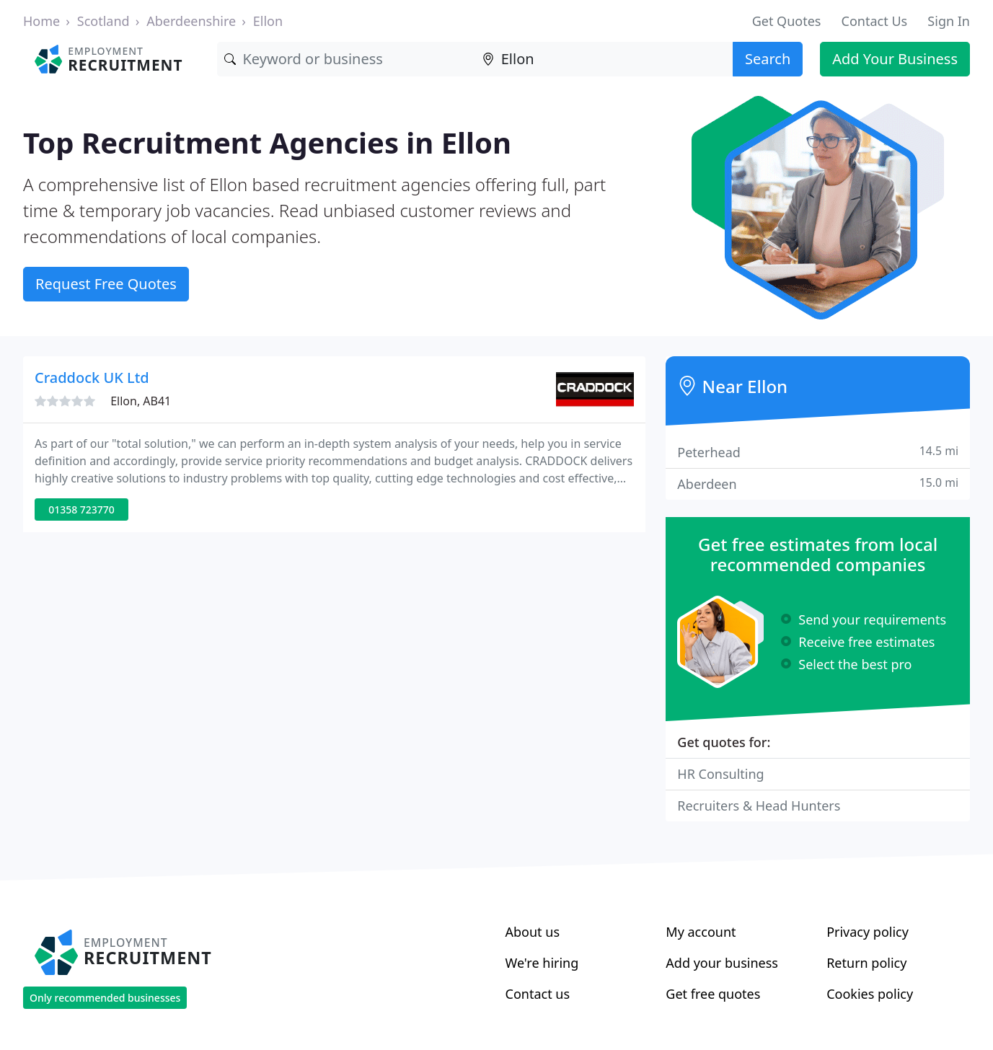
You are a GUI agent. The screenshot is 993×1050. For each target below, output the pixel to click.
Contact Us (875, 21)
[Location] (604, 59)
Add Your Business (895, 59)
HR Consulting (720, 773)
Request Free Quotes (106, 284)
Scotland (103, 21)
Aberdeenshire (191, 21)
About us (533, 931)
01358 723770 (81, 509)
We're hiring (542, 962)
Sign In (948, 21)
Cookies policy (869, 993)
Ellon (268, 21)
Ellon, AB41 (140, 401)
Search (767, 59)
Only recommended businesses (105, 998)
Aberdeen (817, 484)
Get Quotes (786, 21)
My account (701, 931)
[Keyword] (346, 59)
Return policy (866, 962)
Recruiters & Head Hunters (758, 805)
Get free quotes (713, 993)
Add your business (722, 962)
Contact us (538, 993)
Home (41, 21)
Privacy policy (867, 931)
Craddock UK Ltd (92, 377)
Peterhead (817, 452)
